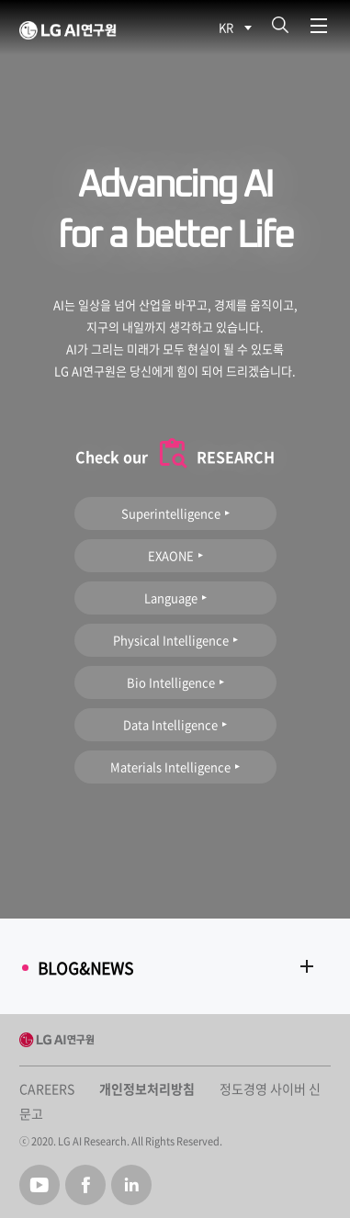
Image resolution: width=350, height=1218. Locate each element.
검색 (280, 26)
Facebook (85, 1185)
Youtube (39, 1185)
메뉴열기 (318, 26)
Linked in (131, 1185)
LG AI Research (114, 30)
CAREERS (46, 1088)
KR (226, 27)
